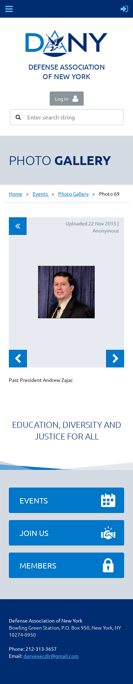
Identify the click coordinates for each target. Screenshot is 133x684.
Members (38, 565)
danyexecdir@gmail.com (50, 656)
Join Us (34, 532)
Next (115, 358)
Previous (18, 358)
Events (41, 193)
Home (15, 193)
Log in (61, 98)
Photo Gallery (73, 193)
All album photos (18, 226)
